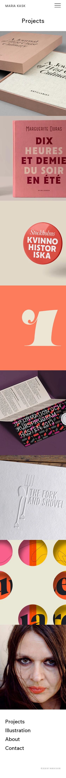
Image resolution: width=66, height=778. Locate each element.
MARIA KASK (15, 6)
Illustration (18, 730)
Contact (14, 748)
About (12, 739)
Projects (15, 721)
